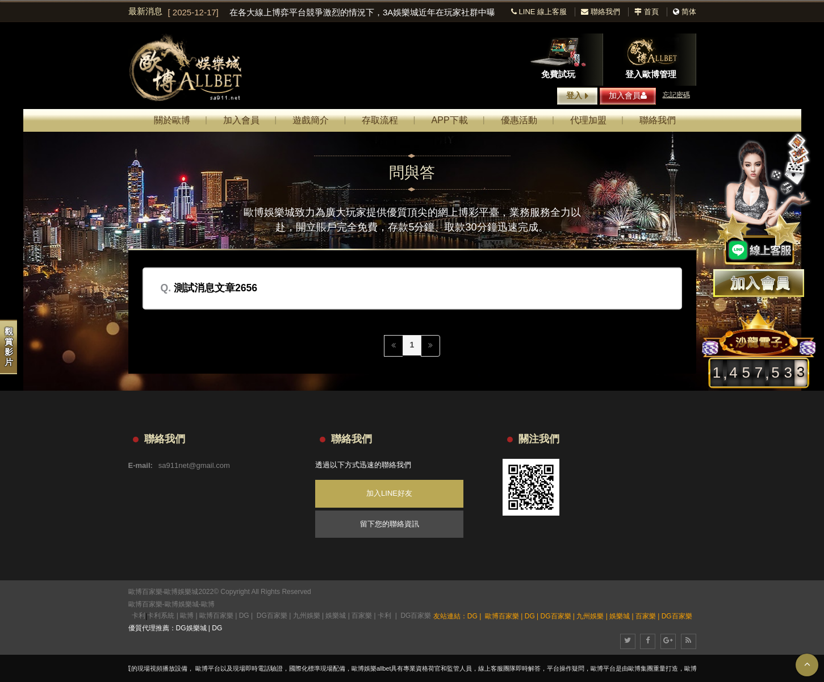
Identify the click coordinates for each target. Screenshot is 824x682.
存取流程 (380, 120)
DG (244, 616)
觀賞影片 (9, 347)
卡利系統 (160, 616)
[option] (331, 12)
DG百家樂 (272, 616)
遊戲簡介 (310, 120)
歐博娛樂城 (182, 604)
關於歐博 (172, 120)
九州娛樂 (306, 616)
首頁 (646, 11)
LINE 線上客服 (539, 11)
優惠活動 (519, 120)
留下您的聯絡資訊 (389, 524)
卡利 (138, 616)
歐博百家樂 (145, 604)
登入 (577, 96)
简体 (688, 11)
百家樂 (362, 616)
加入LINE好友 (389, 493)
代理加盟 (588, 120)
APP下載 (450, 120)
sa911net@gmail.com (194, 465)
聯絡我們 (600, 11)
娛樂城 (335, 616)
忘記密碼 (676, 95)
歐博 (208, 604)
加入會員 (628, 95)
